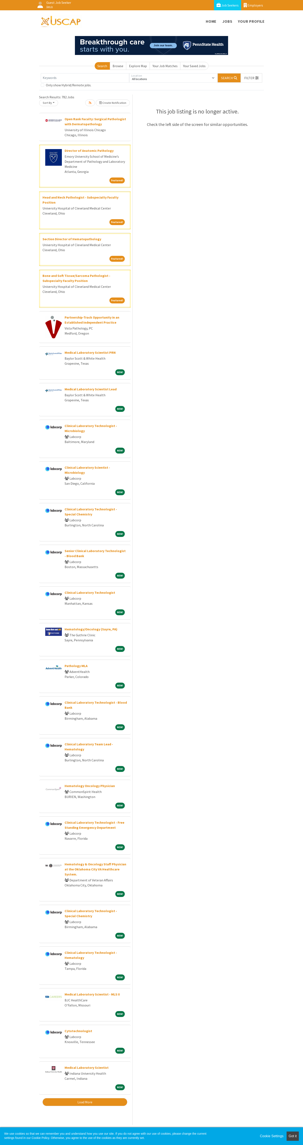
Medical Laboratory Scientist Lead (91, 389)
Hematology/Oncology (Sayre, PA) (91, 629)
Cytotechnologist (78, 1031)
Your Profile (251, 21)
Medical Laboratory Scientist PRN (90, 352)
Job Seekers (228, 5)
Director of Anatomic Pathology (89, 150)
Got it (293, 1136)
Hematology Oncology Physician (90, 786)
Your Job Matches (165, 66)
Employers (253, 5)
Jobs (227, 21)
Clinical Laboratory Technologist (90, 592)
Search (102, 66)
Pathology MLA (76, 666)
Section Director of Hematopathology (72, 239)
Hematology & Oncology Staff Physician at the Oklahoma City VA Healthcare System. (95, 869)
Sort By (47, 103)
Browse (118, 66)
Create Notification (112, 103)
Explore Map (138, 66)
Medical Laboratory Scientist (87, 1067)
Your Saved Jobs (194, 66)
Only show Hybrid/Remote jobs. (68, 85)
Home (211, 21)
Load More (84, 1102)
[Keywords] (85, 78)
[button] (251, 78)
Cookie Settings (271, 1136)
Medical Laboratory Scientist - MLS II (92, 994)
